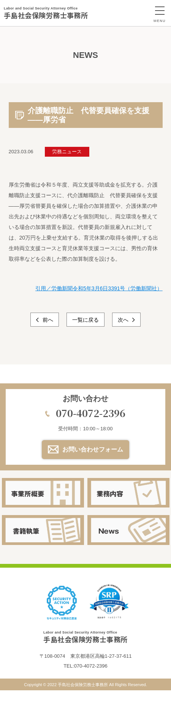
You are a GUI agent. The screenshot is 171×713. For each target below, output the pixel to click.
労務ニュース (67, 151)
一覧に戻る (85, 320)
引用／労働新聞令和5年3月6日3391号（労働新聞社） (99, 288)
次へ (124, 320)
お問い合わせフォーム (92, 449)
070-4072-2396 (90, 413)
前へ (47, 320)
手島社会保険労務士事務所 (46, 13)
